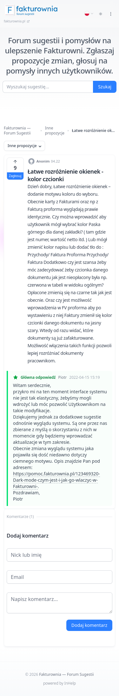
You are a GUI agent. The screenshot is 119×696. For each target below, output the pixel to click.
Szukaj (104, 87)
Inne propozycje (54, 131)
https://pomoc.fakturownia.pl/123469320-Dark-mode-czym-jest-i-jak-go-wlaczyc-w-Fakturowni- (56, 480)
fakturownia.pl (17, 21)
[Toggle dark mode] (100, 13)
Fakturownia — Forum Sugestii (17, 131)
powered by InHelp (59, 683)
